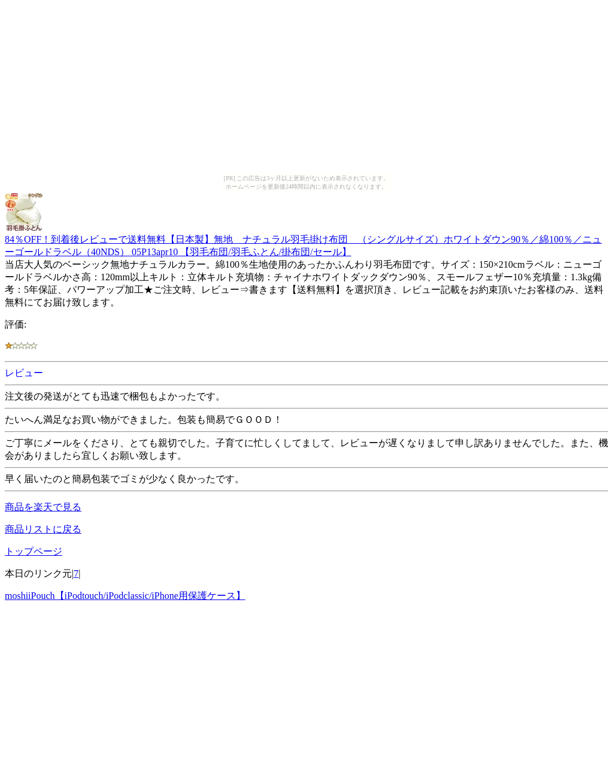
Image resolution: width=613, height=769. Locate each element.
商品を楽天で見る (43, 507)
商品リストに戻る (43, 529)
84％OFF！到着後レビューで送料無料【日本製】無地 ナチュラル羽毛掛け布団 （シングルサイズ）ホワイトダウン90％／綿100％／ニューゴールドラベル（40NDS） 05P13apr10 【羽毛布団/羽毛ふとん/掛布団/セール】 (303, 240)
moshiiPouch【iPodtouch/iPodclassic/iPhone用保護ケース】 (125, 596)
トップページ (33, 551)
